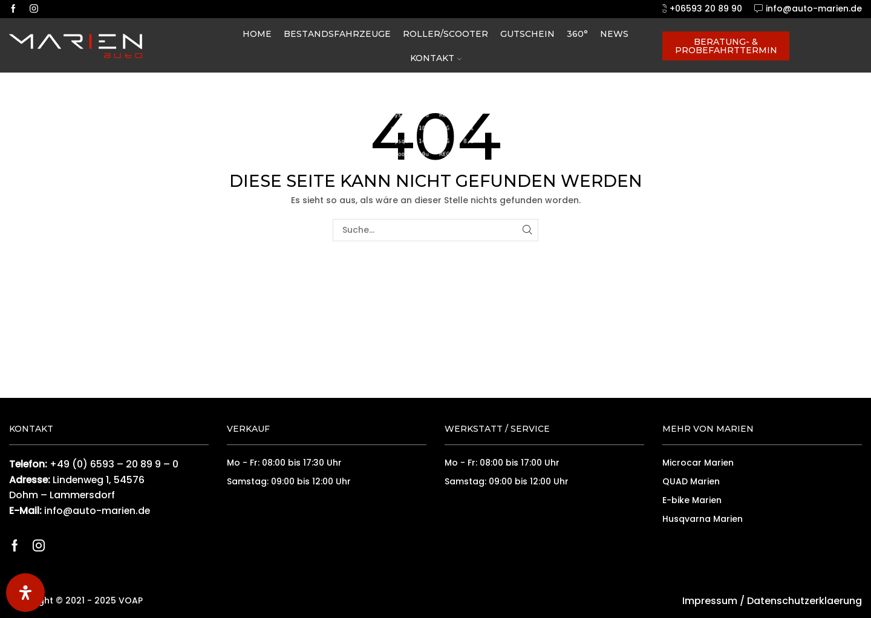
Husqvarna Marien (702, 519)
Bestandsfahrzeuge (337, 33)
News (614, 33)
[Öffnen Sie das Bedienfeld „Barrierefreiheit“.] (25, 592)
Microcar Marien (698, 463)
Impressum (709, 601)
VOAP (131, 600)
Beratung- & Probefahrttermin (726, 46)
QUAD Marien (691, 481)
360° (577, 33)
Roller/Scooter (445, 33)
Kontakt (436, 58)
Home (257, 33)
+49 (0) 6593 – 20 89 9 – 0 (114, 464)
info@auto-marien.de (97, 511)
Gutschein (527, 33)
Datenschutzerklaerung (804, 601)
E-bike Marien (692, 500)
